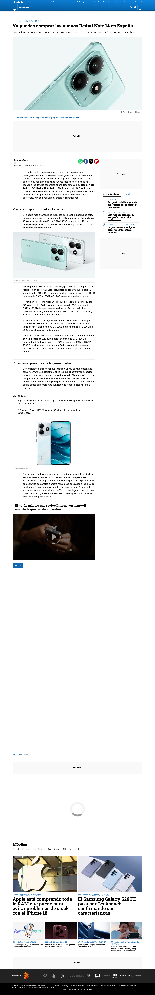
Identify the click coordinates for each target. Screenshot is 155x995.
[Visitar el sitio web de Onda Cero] (98, 976)
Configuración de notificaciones (72, 989)
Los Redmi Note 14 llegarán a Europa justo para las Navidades (47, 117)
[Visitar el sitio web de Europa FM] (106, 976)
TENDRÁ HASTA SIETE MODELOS (121, 225)
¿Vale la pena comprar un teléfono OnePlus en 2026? (91, 946)
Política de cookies (92, 986)
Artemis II (56, 2)
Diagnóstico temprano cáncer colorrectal (122, 2)
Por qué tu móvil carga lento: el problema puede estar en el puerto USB (123, 205)
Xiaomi (18, 565)
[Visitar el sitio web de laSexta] (56, 976)
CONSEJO (112, 200)
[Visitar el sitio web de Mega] (81, 976)
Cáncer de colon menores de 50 (41, 2)
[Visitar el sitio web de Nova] (73, 976)
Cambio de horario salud (69, 2)
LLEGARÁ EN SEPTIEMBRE (118, 212)
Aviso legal (65, 986)
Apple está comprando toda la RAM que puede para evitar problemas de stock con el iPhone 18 (42, 906)
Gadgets (18, 14)
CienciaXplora (57, 14)
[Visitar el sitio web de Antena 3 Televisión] (47, 976)
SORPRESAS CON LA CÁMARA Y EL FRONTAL (125, 943)
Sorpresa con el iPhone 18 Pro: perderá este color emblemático (121, 217)
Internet (84, 14)
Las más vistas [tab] (111, 194)
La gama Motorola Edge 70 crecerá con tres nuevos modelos (121, 230)
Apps (75, 14)
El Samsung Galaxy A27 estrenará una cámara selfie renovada (28, 946)
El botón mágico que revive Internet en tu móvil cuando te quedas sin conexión (50, 507)
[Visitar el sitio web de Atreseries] (90, 976)
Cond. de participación (107, 986)
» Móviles (26, 754)
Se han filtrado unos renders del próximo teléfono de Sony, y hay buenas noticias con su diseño (123, 949)
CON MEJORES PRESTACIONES (25, 942)
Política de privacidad (77, 986)
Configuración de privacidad (126, 986)
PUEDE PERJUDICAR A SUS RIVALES (27, 895)
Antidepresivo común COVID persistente (93, 2)
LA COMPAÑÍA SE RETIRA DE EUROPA (93, 942)
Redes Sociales (41, 14)
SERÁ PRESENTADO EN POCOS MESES (93, 895)
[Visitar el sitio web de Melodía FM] (115, 976)
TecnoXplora (17, 754)
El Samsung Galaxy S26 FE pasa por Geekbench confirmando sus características (107, 906)
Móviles (27, 14)
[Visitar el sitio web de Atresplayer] (127, 976)
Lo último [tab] (128, 194)
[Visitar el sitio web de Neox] (64, 976)
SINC (68, 14)
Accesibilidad (88, 989)
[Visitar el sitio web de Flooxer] (138, 976)
